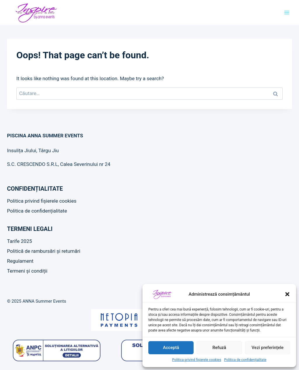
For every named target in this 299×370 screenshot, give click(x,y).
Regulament (20, 261)
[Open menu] (286, 12)
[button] (287, 294)
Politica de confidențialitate (245, 360)
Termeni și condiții (27, 271)
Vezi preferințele (268, 347)
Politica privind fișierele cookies (196, 360)
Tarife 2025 (19, 241)
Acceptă (171, 347)
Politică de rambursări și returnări (43, 251)
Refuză (219, 347)
